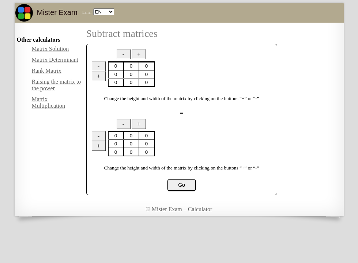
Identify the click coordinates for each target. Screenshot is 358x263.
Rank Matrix (46, 71)
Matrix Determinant (55, 60)
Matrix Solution (50, 49)
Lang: (87, 12)
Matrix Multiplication (48, 102)
